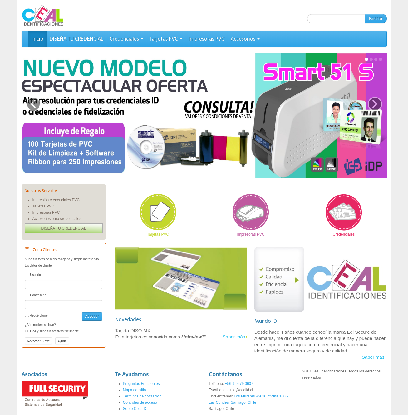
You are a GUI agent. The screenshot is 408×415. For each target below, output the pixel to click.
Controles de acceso (140, 402)
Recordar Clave (38, 341)
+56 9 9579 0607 (239, 384)
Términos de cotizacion (142, 396)
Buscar (376, 18)
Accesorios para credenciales (56, 219)
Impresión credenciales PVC (56, 200)
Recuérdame (36, 315)
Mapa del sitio (134, 390)
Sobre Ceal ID (134, 409)
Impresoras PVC (206, 39)
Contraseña (35, 295)
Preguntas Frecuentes (141, 384)
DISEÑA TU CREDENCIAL (76, 39)
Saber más (234, 336)
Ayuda (62, 341)
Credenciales (126, 39)
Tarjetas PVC (166, 39)
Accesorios (245, 39)
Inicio (37, 39)
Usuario (33, 275)
